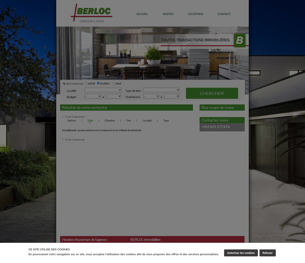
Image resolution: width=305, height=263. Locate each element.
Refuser (268, 252)
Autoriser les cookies (241, 252)
